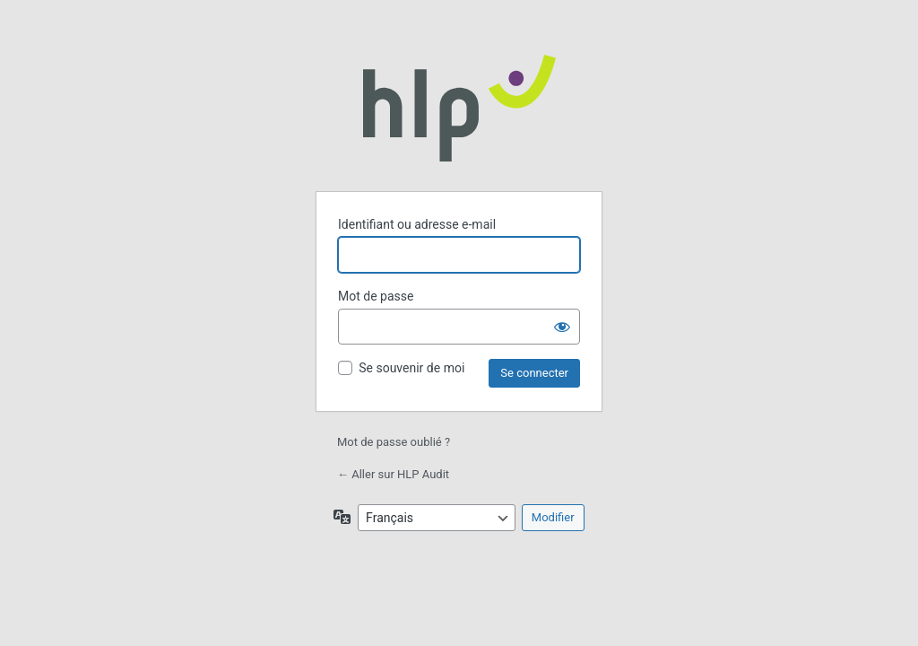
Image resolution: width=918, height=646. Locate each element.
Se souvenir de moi (411, 368)
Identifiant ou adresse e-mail (417, 224)
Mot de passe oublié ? (393, 442)
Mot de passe (375, 296)
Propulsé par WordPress (459, 108)
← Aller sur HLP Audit (393, 474)
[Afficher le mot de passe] (562, 327)
